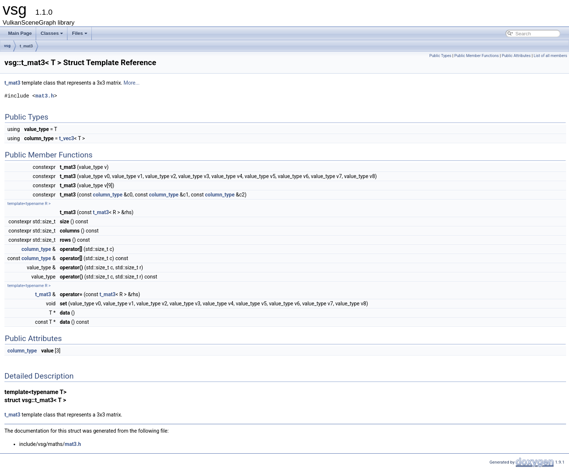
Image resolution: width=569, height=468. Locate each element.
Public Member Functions (476, 55)
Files (79, 33)
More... (131, 83)
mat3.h (44, 95)
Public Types (440, 55)
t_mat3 (26, 46)
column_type (107, 195)
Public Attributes (516, 55)
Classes (52, 33)
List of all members (550, 55)
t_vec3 (66, 138)
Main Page (20, 33)
